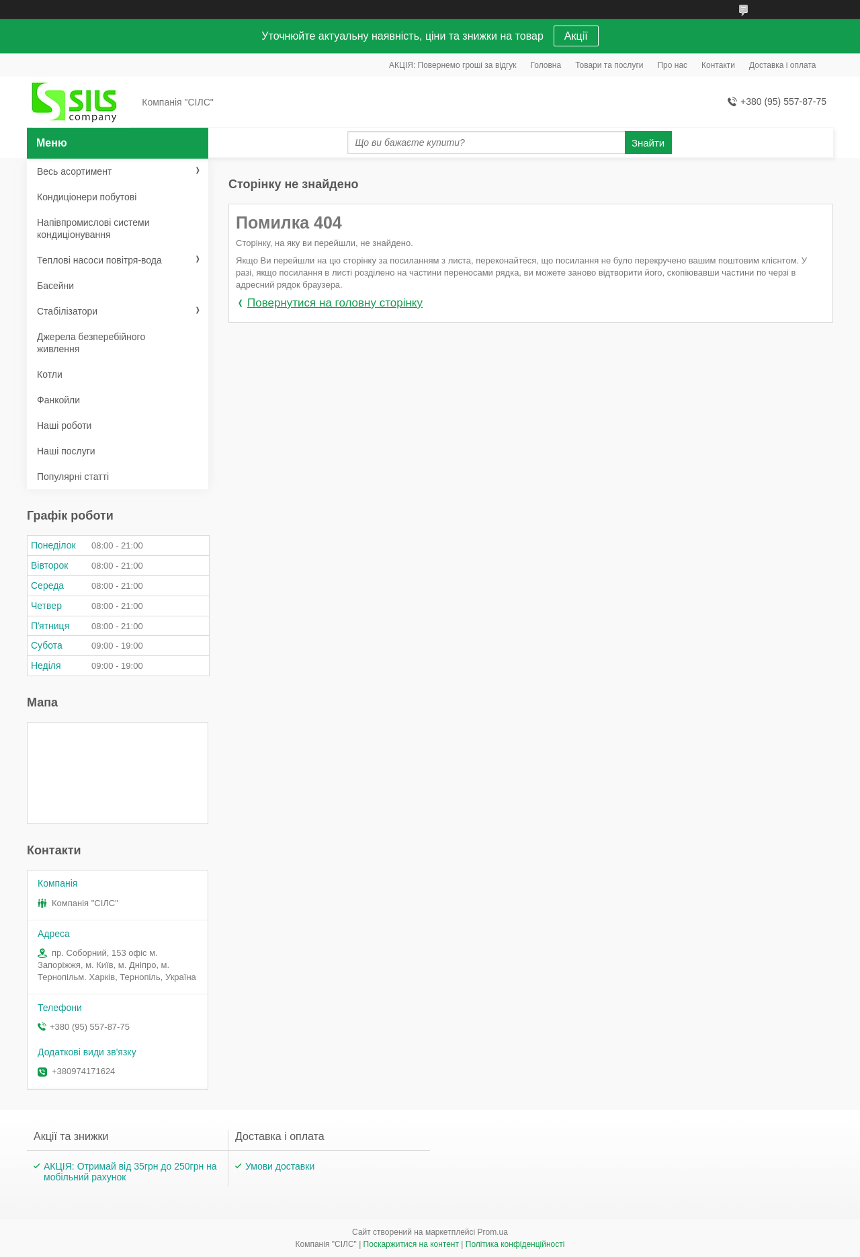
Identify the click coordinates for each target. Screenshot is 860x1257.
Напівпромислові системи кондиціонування (93, 228)
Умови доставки (279, 1166)
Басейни (55, 285)
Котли (49, 374)
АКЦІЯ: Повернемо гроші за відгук (453, 65)
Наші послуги (66, 451)
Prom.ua (493, 1232)
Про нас (672, 65)
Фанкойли (58, 400)
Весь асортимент (74, 171)
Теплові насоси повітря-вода (99, 260)
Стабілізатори (67, 311)
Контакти (718, 65)
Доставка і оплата (782, 65)
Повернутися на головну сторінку (335, 302)
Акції (576, 36)
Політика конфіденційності (515, 1244)
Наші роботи (64, 425)
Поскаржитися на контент (411, 1244)
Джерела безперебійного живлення (91, 342)
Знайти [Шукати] (648, 143)
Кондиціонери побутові (86, 197)
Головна (546, 65)
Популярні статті (73, 476)
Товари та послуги (609, 65)
